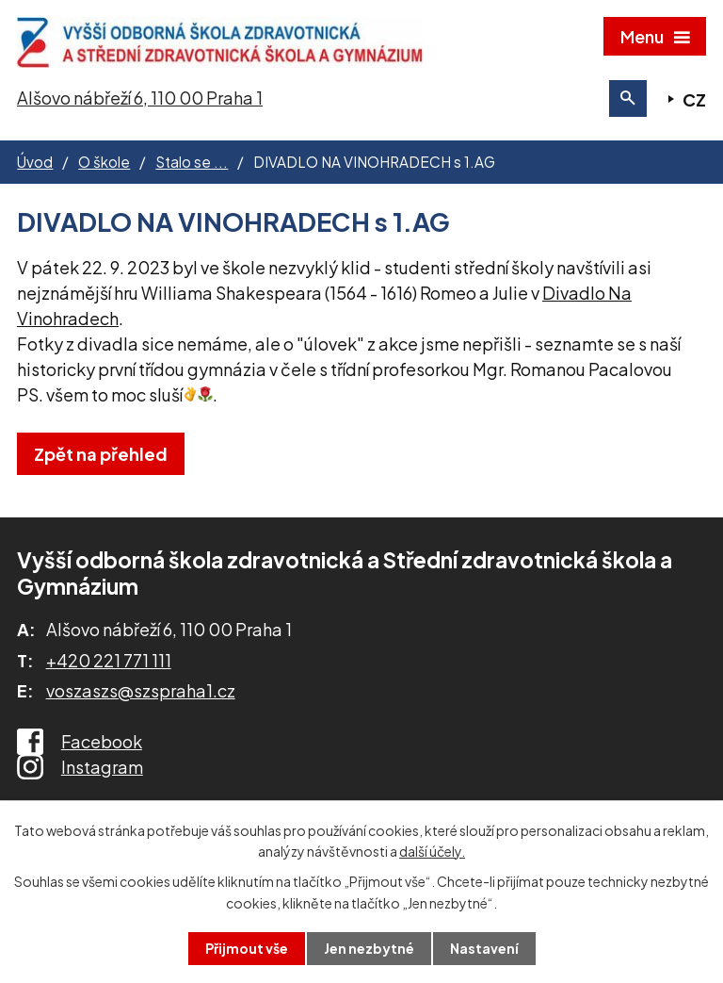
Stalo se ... (191, 162)
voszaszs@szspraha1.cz (140, 690)
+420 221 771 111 (108, 660)
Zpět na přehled (101, 454)
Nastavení (484, 948)
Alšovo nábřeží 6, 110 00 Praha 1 (140, 97)
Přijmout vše (246, 948)
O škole (104, 162)
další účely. (432, 851)
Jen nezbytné (369, 948)
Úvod (35, 162)
